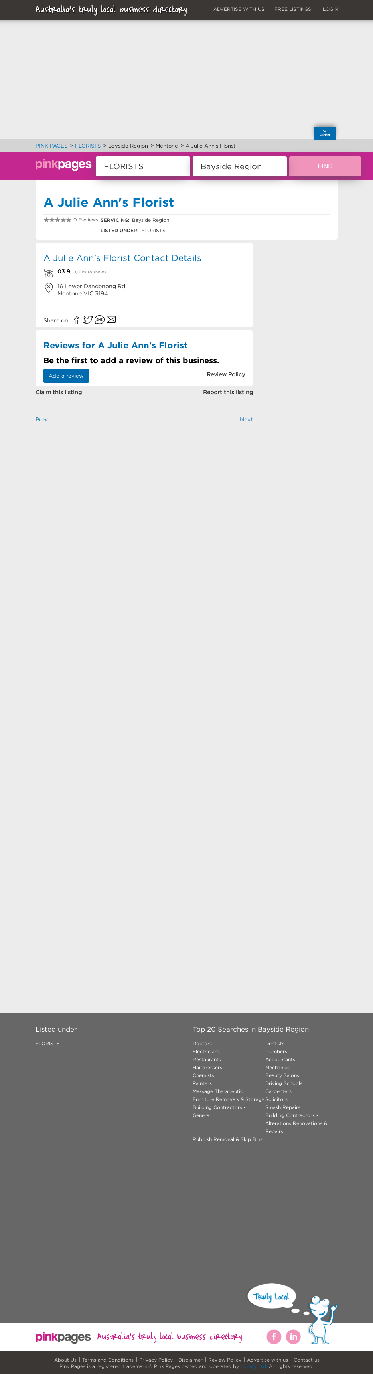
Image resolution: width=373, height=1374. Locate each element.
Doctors (202, 1043)
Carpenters (278, 1091)
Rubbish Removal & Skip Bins (227, 1139)
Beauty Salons (282, 1075)
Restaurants (207, 1059)
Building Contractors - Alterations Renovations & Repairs (296, 1123)
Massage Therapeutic (218, 1091)
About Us (65, 1359)
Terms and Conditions (108, 1359)
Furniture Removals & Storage (228, 1099)
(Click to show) (90, 272)
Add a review (66, 376)
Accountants (280, 1059)
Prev (42, 419)
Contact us (307, 1359)
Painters (202, 1083)
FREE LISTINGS (292, 9)
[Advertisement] (144, 513)
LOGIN (330, 9)
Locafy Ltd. (254, 1366)
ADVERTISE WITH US (238, 9)
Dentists (274, 1043)
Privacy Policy (156, 1359)
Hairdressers (207, 1067)
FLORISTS (48, 1043)
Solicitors (276, 1099)
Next (246, 419)
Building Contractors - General (219, 1111)
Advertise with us (267, 1359)
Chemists (203, 1075)
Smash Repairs (282, 1107)
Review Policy (224, 1359)
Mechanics (277, 1067)
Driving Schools (283, 1083)
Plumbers (276, 1051)
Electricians (206, 1051)
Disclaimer (190, 1359)
